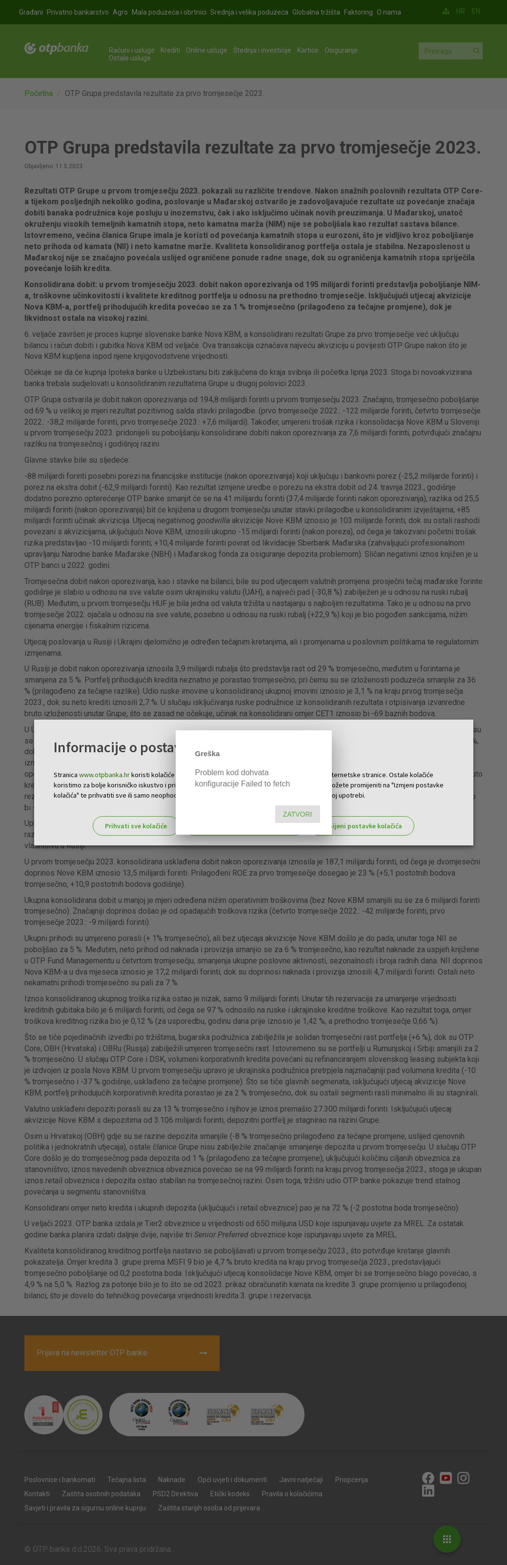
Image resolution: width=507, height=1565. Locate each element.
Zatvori (297, 814)
